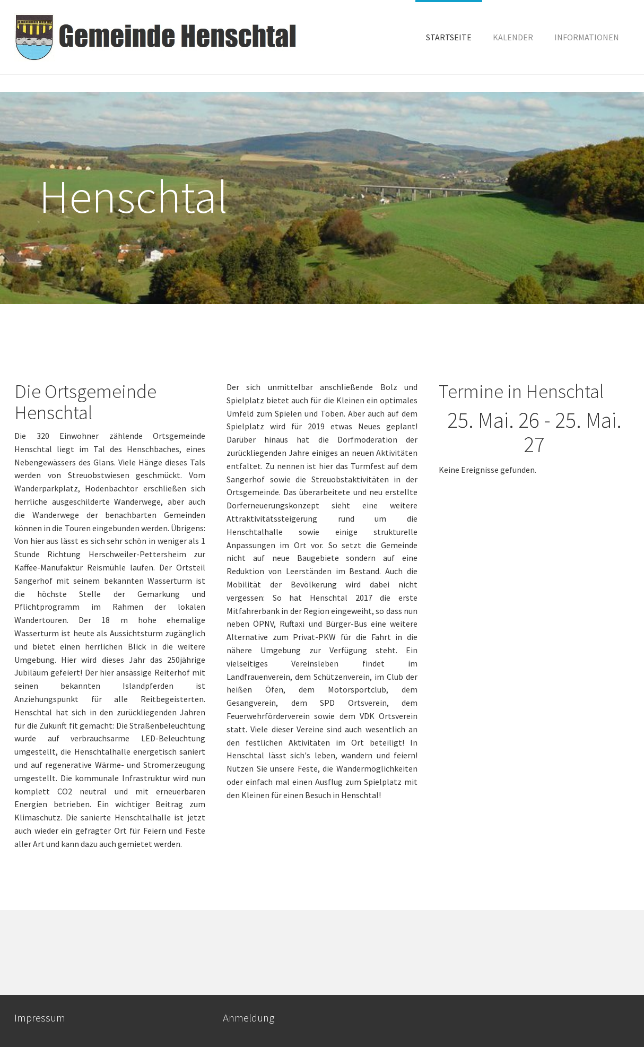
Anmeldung (248, 1018)
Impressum (39, 1018)
